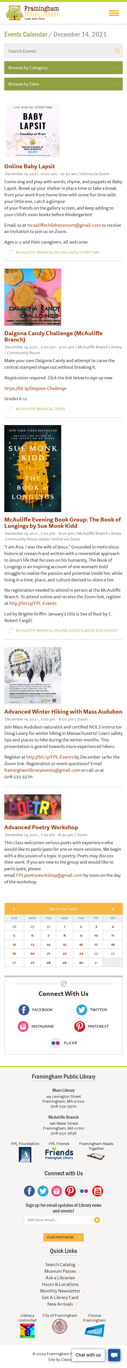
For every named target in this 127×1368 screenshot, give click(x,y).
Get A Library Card (60, 1297)
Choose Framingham (94, 1317)
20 (32, 953)
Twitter (91, 1009)
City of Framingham (59, 1315)
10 (96, 935)
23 (81, 953)
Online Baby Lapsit (29, 166)
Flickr (63, 1043)
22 (65, 953)
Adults (76, 630)
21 (48, 953)
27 (32, 962)
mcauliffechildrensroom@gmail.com (64, 225)
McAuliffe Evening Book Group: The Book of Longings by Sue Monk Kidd (62, 522)
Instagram (36, 1026)
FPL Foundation (25, 1143)
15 (64, 944)
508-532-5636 (64, 1133)
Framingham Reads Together (96, 1146)
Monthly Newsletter (60, 1290)
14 (48, 944)
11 (112, 935)
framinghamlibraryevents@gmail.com (42, 770)
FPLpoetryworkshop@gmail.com (49, 875)
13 (32, 944)
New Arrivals (60, 1303)
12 (14, 944)
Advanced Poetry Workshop (41, 827)
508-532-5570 (64, 1106)
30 (81, 962)
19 (14, 953)
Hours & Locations (60, 1284)
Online (60, 252)
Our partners (60, 1237)
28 (48, 962)
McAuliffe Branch (34, 252)
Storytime (89, 252)
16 (81, 944)
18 (113, 944)
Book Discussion (101, 630)
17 (96, 944)
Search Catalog (60, 1264)
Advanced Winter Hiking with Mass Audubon (63, 711)
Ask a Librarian (60, 1277)
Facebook (36, 1009)
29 (64, 962)
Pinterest (91, 1026)
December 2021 (63, 908)
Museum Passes (60, 1271)
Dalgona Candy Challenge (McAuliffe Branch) (53, 336)
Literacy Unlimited (27, 1317)
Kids (73, 252)
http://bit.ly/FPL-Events (32, 603)
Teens (59, 409)
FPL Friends (59, 1143)
